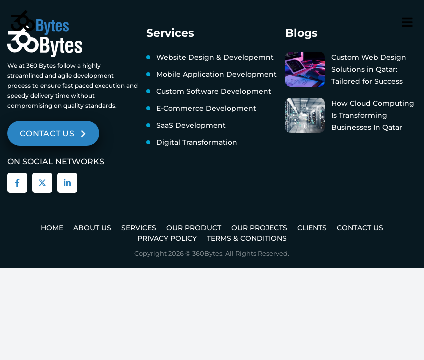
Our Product (194, 228)
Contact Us (360, 228)
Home (52, 228)
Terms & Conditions (247, 238)
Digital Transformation (197, 142)
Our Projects (260, 228)
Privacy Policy (167, 238)
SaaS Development (191, 125)
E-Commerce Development (206, 108)
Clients (312, 228)
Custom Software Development (214, 91)
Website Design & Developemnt (215, 57)
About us (93, 228)
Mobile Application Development (216, 74)
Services (139, 228)
